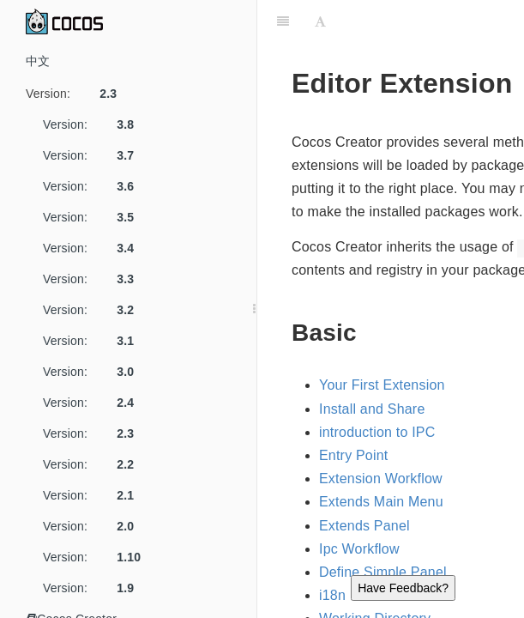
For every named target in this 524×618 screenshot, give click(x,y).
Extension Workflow (381, 478)
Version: (77, 93)
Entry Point (353, 455)
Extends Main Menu (381, 501)
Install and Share (372, 409)
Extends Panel (364, 525)
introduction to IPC (377, 432)
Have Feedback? (403, 588)
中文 (38, 61)
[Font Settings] (320, 21)
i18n (332, 595)
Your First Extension (382, 385)
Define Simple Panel (383, 572)
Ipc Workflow (359, 549)
